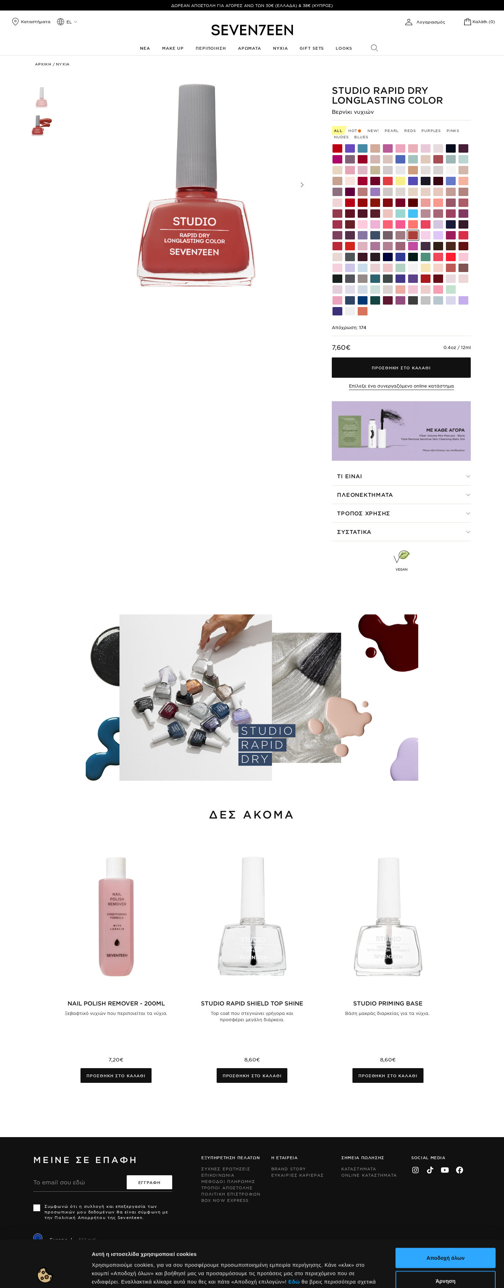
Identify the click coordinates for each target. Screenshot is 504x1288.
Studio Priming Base (387, 1003)
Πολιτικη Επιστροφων (230, 1193)
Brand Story (288, 1168)
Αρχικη (43, 64)
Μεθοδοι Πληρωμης (228, 1181)
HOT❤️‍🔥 (355, 130)
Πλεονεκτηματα (365, 494)
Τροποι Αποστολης (227, 1187)
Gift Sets (312, 48)
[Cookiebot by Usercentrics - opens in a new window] (45, 1274)
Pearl (392, 130)
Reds (410, 130)
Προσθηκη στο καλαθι (116, 1075)
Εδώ (294, 1237)
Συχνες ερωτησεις (226, 1168)
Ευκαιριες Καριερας (297, 1174)
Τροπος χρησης (363, 513)
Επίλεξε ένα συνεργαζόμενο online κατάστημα (401, 386)
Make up (173, 48)
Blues (361, 136)
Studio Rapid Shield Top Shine (252, 1003)
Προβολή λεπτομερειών (381, 1274)
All (338, 130)
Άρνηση (445, 1237)
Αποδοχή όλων (445, 1214)
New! (373, 130)
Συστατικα (354, 531)
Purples (431, 130)
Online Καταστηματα (369, 1174)
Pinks (453, 130)
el (69, 21)
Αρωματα (249, 48)
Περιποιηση (211, 48)
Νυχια (280, 48)
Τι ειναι (349, 476)
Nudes (341, 136)
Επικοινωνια (217, 1174)
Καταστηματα (358, 1168)
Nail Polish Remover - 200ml (116, 1003)
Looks (344, 48)
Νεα (145, 48)
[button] (302, 185)
